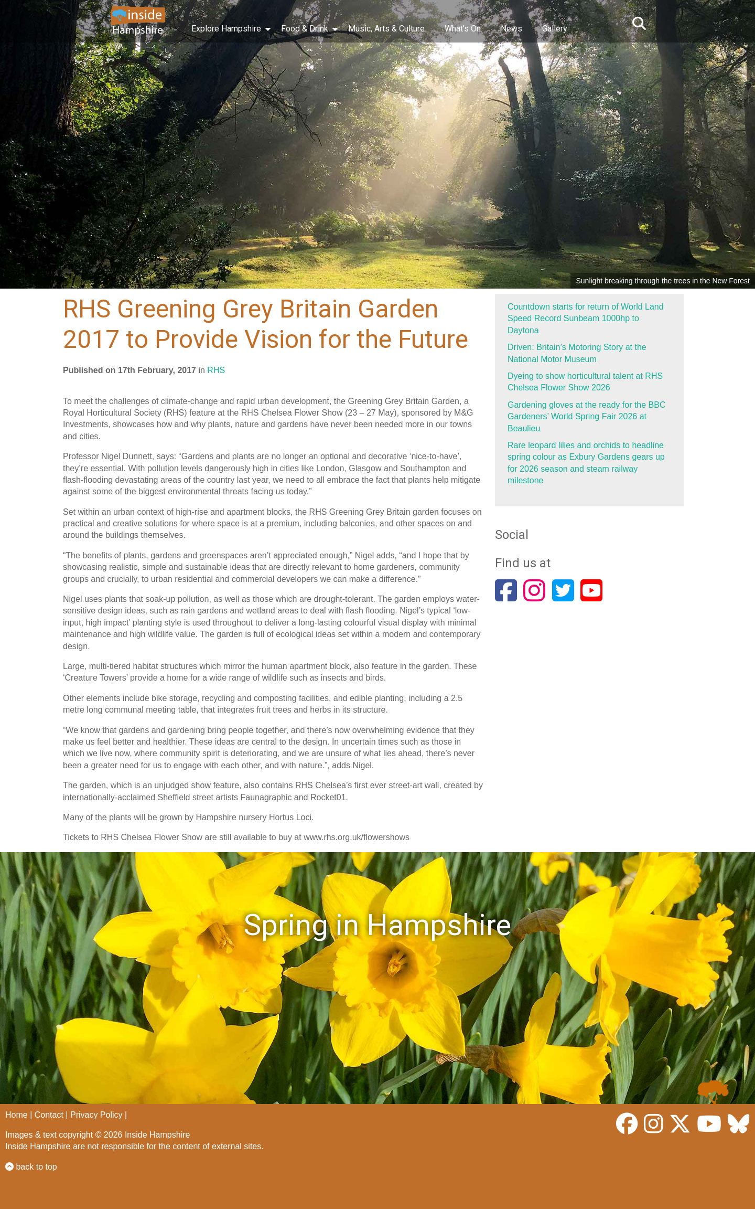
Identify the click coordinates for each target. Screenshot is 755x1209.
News (511, 29)
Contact (49, 1114)
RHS (216, 370)
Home (16, 1114)
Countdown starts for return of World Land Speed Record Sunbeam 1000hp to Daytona (586, 318)
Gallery (554, 29)
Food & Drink (304, 29)
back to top (31, 1166)
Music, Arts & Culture (386, 29)
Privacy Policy (96, 1114)
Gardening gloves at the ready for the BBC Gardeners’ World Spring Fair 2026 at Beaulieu (587, 416)
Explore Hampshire (226, 29)
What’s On (463, 29)
